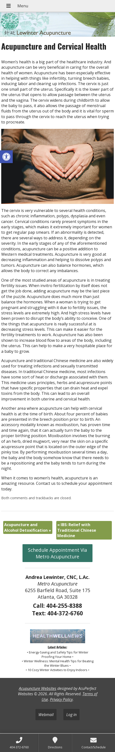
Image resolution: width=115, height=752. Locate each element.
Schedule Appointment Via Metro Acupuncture (57, 553)
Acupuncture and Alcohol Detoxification (27, 527)
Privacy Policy (61, 699)
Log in (71, 714)
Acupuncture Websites (37, 688)
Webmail (46, 714)
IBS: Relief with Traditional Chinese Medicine (76, 530)
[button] (6, 156)
